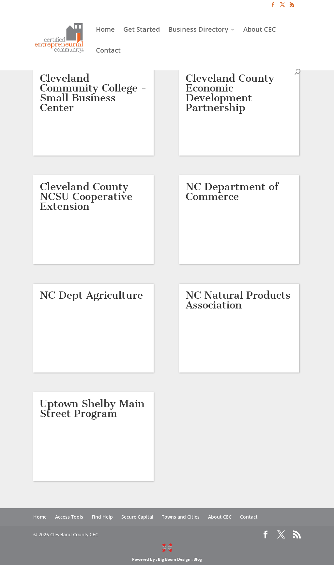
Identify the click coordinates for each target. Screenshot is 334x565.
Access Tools (69, 517)
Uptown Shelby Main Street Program (92, 408)
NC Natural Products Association (238, 300)
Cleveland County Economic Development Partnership (230, 93)
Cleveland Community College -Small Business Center (93, 93)
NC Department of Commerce (232, 191)
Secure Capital (137, 517)
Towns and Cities (181, 517)
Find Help (102, 517)
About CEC (259, 30)
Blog (197, 559)
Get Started (141, 30)
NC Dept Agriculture (91, 295)
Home (105, 30)
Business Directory (198, 30)
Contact (108, 51)
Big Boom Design (174, 559)
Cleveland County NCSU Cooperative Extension (86, 196)
